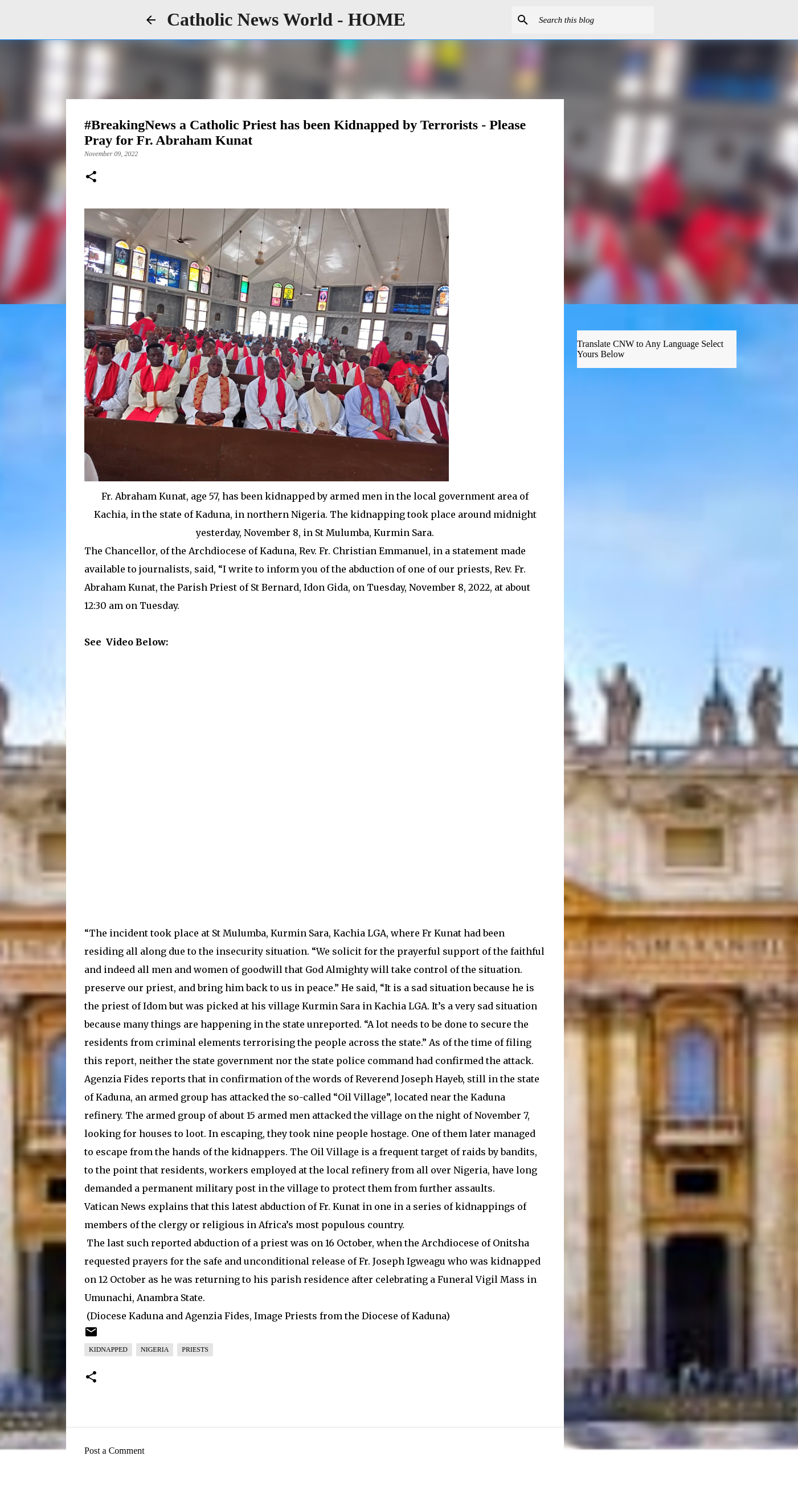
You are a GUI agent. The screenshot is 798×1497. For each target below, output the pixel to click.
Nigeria (155, 1349)
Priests (195, 1349)
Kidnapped (108, 1349)
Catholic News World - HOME (286, 19)
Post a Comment (114, 1450)
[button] (91, 178)
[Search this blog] (594, 20)
